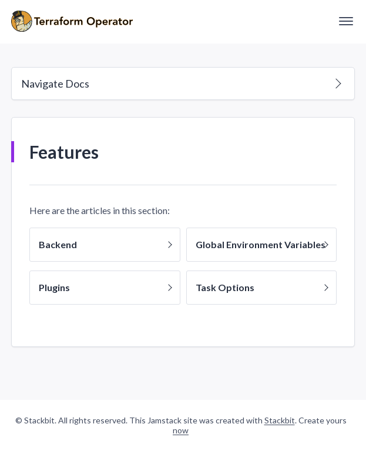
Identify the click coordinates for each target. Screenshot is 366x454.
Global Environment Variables (262, 244)
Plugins (105, 287)
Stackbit (279, 420)
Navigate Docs (181, 83)
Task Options (262, 287)
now (181, 430)
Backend (105, 244)
